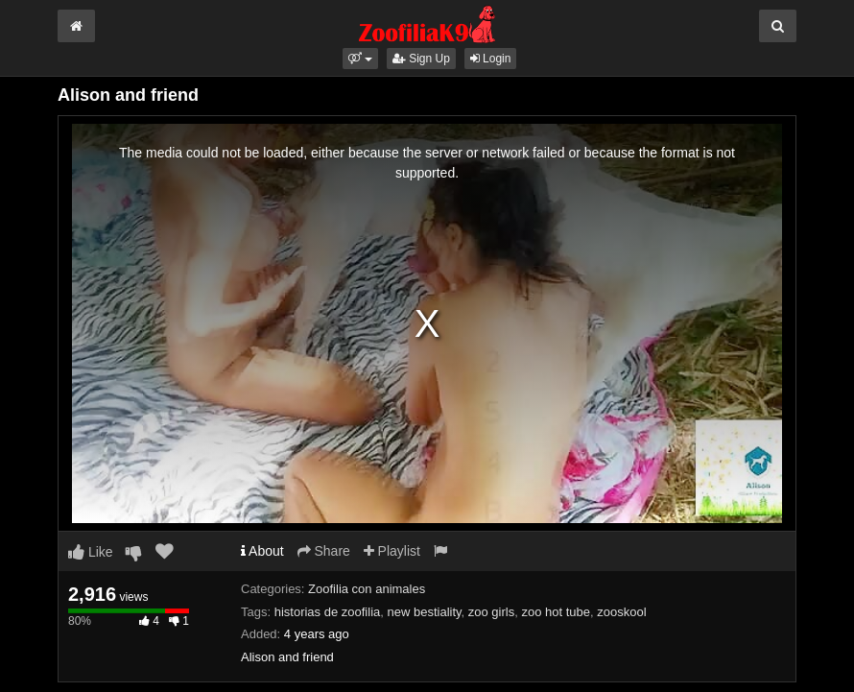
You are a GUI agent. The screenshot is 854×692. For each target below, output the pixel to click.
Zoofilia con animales (366, 589)
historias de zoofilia (327, 612)
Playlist (392, 551)
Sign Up (421, 58)
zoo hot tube (555, 612)
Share (323, 551)
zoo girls (491, 612)
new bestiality (424, 612)
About (262, 551)
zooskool (621, 612)
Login (490, 58)
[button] (360, 58)
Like (90, 552)
